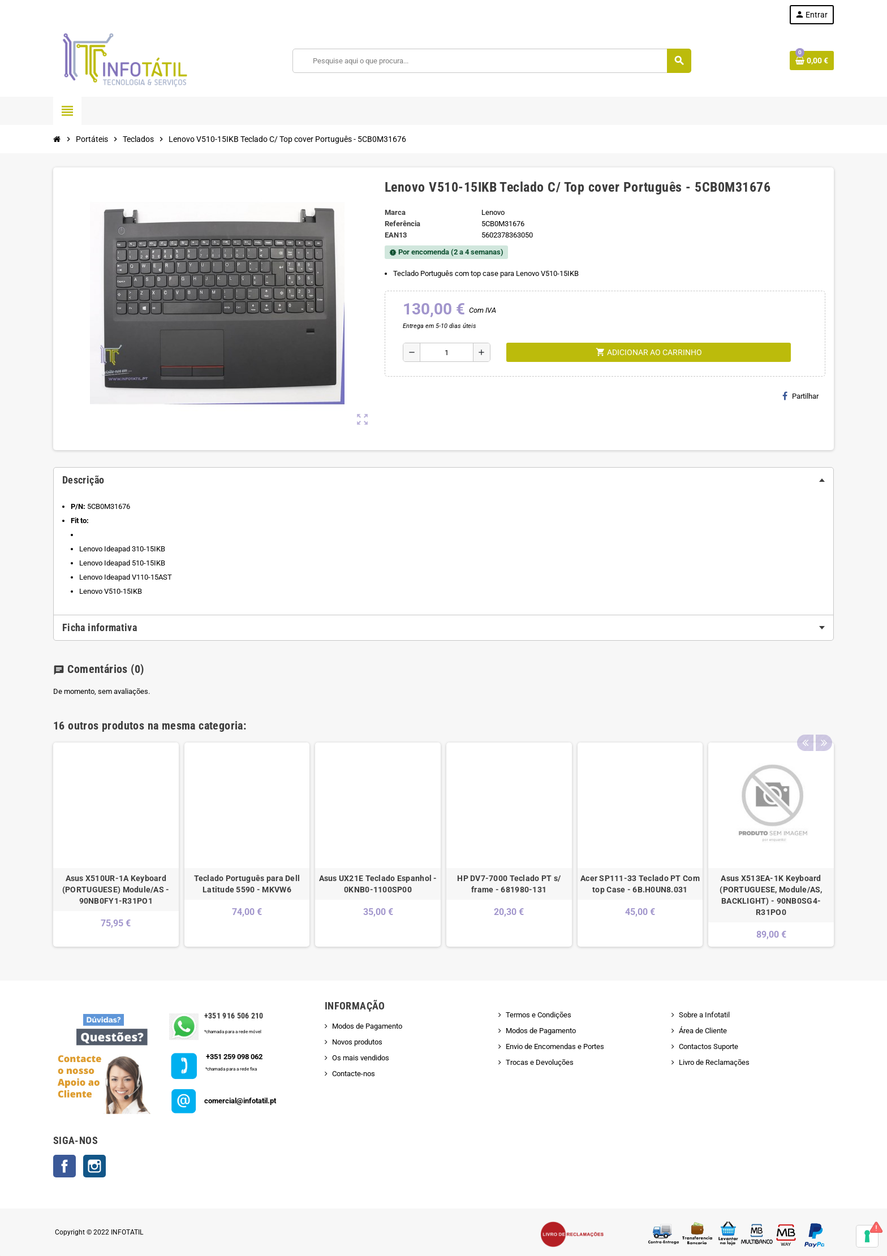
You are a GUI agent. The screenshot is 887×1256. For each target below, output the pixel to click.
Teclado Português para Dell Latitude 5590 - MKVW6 (247, 884)
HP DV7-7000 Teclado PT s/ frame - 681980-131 (509, 884)
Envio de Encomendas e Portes (555, 1046)
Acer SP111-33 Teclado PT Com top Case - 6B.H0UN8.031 (640, 884)
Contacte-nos (353, 1073)
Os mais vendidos (360, 1058)
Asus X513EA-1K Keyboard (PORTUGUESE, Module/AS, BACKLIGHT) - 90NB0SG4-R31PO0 (771, 895)
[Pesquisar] (491, 61)
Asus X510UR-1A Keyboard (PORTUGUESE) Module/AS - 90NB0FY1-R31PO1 (116, 889)
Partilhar (800, 395)
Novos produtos (357, 1042)
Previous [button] (804, 722)
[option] (116, 845)
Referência (402, 223)
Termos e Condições (538, 1015)
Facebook (64, 1166)
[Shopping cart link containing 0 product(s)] (812, 60)
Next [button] (822, 722)
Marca (395, 212)
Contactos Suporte (708, 1046)
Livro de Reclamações (714, 1062)
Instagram (94, 1166)
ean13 (396, 235)
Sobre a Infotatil (704, 1015)
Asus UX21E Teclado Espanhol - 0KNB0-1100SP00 (378, 884)
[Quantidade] (446, 352)
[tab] (443, 480)
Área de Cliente (703, 1030)
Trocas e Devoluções (540, 1062)
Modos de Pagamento (367, 1026)
